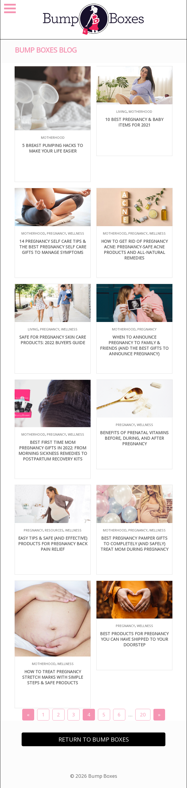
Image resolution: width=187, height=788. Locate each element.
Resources (54, 530)
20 (143, 714)
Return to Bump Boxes (93, 739)
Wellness (76, 233)
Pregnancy (56, 233)
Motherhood (53, 137)
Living (121, 111)
